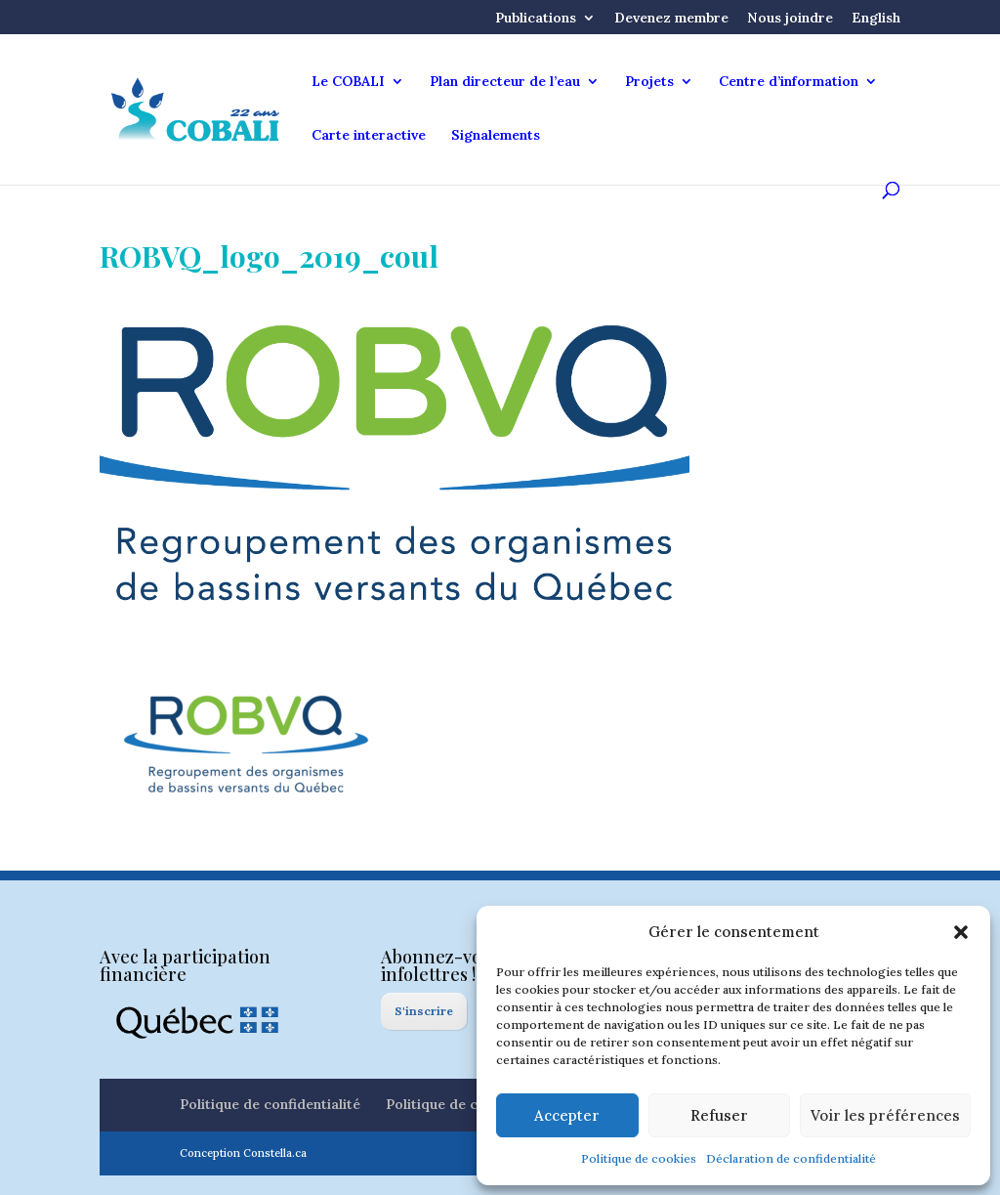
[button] (961, 932)
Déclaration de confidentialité (791, 1158)
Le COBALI (348, 82)
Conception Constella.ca (243, 1153)
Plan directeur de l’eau (505, 82)
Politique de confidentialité (270, 1104)
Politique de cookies (638, 1158)
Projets (649, 82)
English (876, 18)
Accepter (567, 1115)
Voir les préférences (885, 1115)
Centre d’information (788, 82)
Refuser (719, 1115)
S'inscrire (424, 1010)
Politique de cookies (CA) (469, 1104)
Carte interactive (369, 136)
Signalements (495, 136)
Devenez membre (671, 18)
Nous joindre (790, 18)
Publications (535, 18)
